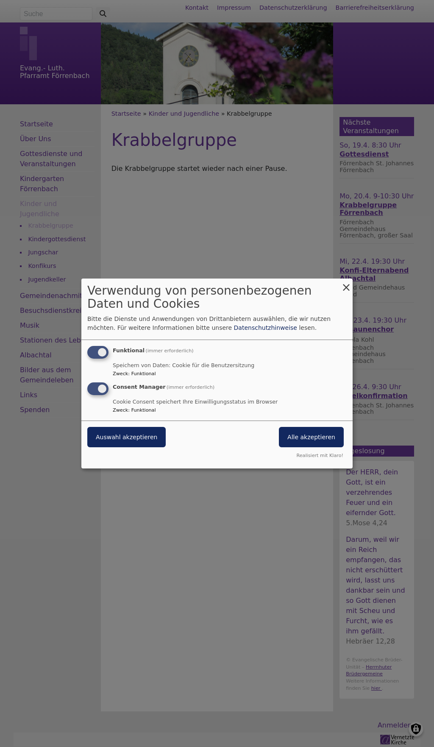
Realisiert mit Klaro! (319, 455)
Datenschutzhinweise (265, 327)
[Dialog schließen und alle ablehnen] (346, 284)
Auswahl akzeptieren (126, 437)
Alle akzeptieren (311, 437)
